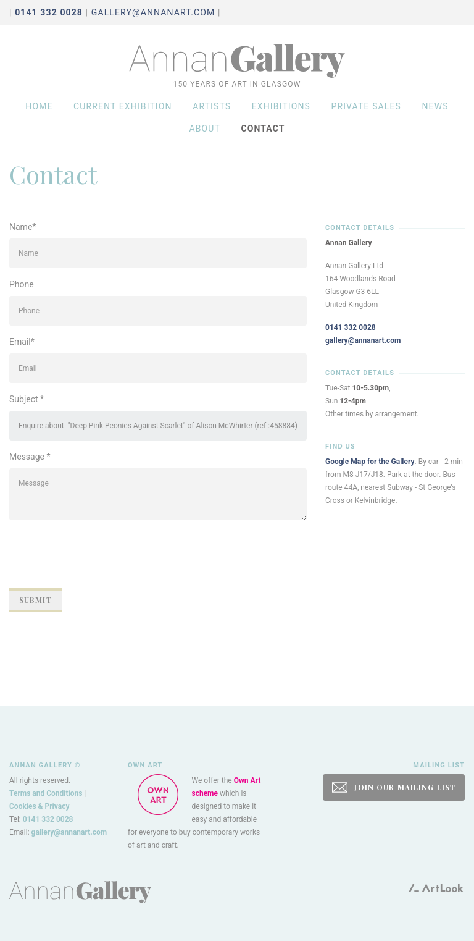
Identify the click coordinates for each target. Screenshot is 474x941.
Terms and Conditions (45, 793)
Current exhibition (122, 106)
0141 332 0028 (350, 327)
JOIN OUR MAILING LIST (393, 787)
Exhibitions (281, 106)
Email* (22, 342)
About (204, 128)
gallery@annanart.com (153, 12)
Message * (30, 457)
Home (38, 106)
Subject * (26, 399)
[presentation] (103, 554)
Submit (35, 600)
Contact (263, 128)
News (435, 106)
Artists (212, 106)
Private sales (366, 106)
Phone (21, 284)
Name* (22, 227)
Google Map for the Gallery (370, 461)
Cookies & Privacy (39, 806)
